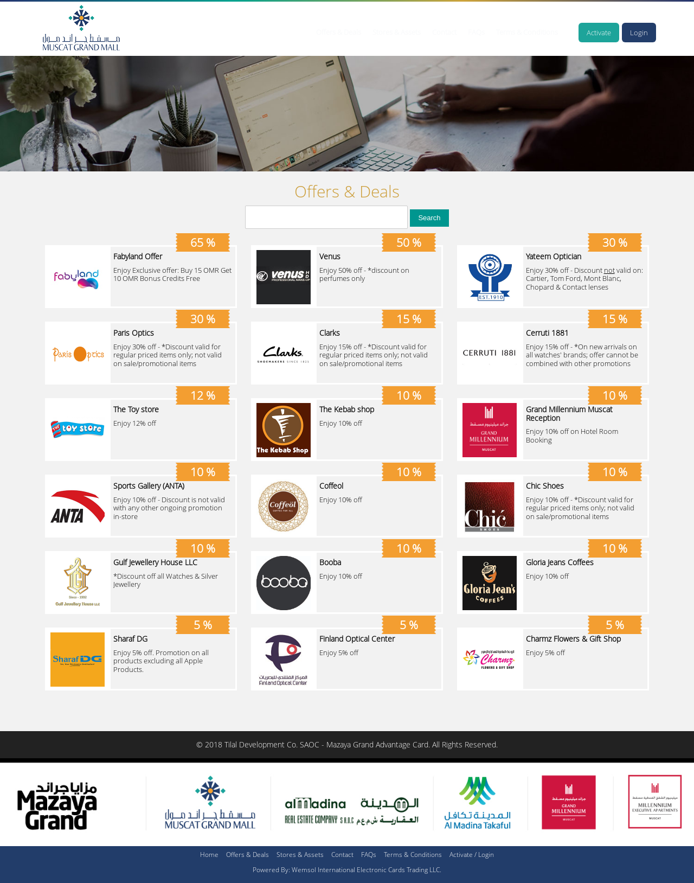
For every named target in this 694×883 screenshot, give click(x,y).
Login (639, 32)
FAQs (476, 32)
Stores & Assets (396, 32)
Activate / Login (471, 854)
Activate (599, 32)
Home (209, 854)
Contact (444, 32)
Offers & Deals (338, 32)
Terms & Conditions (527, 32)
